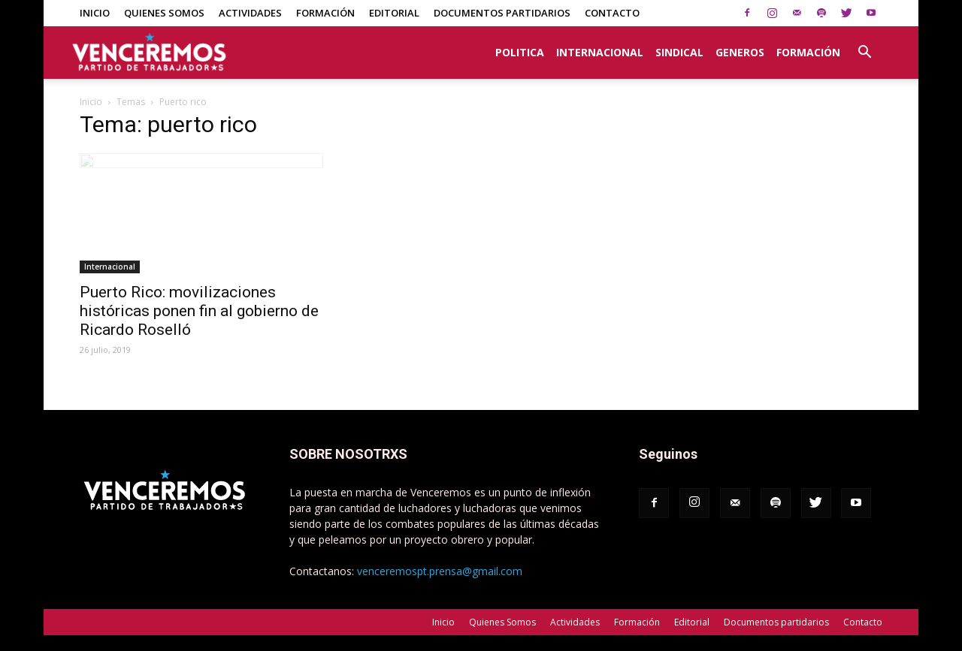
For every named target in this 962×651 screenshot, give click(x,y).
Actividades (250, 13)
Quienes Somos (164, 13)
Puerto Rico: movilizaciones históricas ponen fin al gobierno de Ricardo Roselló (199, 311)
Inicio (95, 13)
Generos (739, 52)
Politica (519, 52)
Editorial (394, 13)
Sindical (679, 52)
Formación (325, 13)
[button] (864, 44)
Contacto (612, 13)
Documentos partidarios (502, 13)
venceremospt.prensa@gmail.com (439, 571)
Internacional (599, 52)
